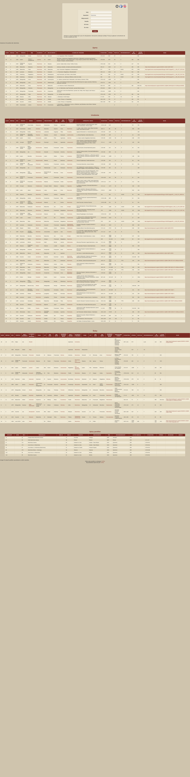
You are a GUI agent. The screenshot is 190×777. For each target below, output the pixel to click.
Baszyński (39, 91)
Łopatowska (70, 198)
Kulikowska (69, 160)
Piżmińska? (109, 355)
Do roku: (86, 27)
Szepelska (69, 315)
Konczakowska (109, 417)
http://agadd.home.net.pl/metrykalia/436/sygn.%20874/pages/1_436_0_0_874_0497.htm (164, 206)
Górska (37, 289)
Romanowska (109, 384)
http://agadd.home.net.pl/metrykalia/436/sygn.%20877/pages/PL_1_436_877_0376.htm (164, 69)
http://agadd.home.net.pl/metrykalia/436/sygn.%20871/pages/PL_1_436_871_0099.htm (164, 194)
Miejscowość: (85, 18)
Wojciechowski (39, 160)
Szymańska (69, 147)
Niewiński (31, 395)
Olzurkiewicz (63, 361)
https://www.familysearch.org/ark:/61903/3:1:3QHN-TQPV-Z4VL (159, 277)
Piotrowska (39, 88)
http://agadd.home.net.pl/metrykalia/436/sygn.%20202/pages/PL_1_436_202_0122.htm (164, 77)
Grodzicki (38, 277)
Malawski (31, 417)
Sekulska (38, 128)
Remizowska (39, 156)
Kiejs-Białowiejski (31, 405)
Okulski (30, 341)
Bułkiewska (69, 304)
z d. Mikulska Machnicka (77, 367)
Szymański (39, 82)
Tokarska (38, 135)
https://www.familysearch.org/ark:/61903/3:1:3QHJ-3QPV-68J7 (159, 67)
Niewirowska (109, 405)
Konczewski (38, 138)
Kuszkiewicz (63, 399)
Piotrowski (38, 152)
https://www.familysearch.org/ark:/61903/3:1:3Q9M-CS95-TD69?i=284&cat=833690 (163, 300)
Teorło (30, 421)
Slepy (30, 349)
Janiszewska (63, 367)
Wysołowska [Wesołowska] (70, 225)
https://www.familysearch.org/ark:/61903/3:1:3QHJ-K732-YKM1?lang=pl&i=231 (177, 421)
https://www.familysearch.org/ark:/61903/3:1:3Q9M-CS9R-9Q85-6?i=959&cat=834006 (177, 399)
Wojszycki (38, 142)
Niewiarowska (109, 390)
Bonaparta (77, 395)
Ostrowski (31, 399)
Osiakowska (63, 373)
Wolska (37, 281)
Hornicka (63, 411)
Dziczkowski (32, 361)
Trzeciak (62, 390)
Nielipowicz (38, 190)
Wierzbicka (108, 411)
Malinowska (70, 242)
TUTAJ (103, 461)
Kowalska (69, 131)
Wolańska (38, 231)
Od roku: (86, 24)
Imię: (87, 12)
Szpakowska (70, 217)
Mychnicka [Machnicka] (70, 257)
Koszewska (69, 172)
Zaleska (62, 395)
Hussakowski (39, 202)
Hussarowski (39, 214)
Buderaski (31, 379)
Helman (62, 355)
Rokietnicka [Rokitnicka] (77, 417)
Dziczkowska (39, 147)
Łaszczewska (64, 379)
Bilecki (37, 228)
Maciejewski (31, 411)
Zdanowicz (69, 293)
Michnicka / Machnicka (69, 273)
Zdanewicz (69, 297)
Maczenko (69, 190)
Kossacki (31, 373)
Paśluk (37, 260)
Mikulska (108, 379)
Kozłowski (38, 269)
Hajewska (69, 186)
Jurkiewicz (69, 156)
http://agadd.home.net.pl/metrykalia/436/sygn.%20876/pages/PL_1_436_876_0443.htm (164, 221)
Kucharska (77, 341)
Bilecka (69, 245)
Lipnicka (39, 59)
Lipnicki (30, 367)
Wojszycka (38, 125)
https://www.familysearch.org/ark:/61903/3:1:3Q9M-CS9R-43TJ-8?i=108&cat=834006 (164, 260)
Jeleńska (69, 138)
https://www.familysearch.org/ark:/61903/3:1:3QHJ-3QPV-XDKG (159, 253)
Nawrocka (69, 239)
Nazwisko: (86, 15)
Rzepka (37, 308)
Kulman (69, 308)
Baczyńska (38, 198)
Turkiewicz (38, 264)
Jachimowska (70, 135)
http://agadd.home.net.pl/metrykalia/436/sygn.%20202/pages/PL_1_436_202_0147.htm (164, 74)
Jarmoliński (38, 256)
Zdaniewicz (69, 267)
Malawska (38, 300)
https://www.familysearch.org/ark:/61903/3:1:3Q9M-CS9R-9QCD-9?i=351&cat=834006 (164, 269)
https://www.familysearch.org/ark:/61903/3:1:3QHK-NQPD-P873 (159, 228)
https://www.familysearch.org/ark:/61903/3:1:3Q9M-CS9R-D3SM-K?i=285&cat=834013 (164, 312)
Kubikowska (38, 304)
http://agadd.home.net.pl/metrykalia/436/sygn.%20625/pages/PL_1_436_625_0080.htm (164, 239)
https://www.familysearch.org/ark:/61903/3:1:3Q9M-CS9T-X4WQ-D (160, 297)
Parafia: (87, 21)
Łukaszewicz (70, 142)
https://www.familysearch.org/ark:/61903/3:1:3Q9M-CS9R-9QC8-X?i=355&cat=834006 (164, 85)
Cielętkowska (39, 186)
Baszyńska (38, 249)
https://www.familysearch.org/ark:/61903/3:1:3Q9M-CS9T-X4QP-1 (159, 289)
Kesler (37, 245)
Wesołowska (70, 210)
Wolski (37, 285)
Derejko (69, 206)
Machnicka (39, 56)
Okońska (63, 405)
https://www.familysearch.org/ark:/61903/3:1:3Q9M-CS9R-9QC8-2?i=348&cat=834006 (164, 267)
